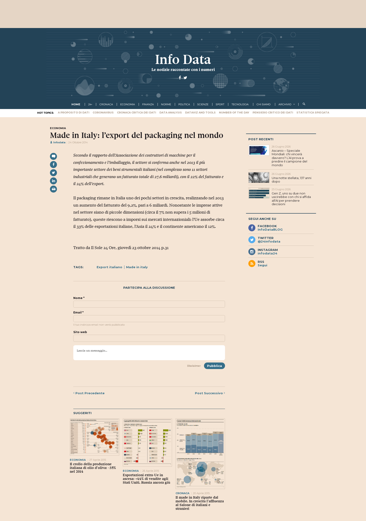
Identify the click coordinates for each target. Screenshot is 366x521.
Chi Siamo (264, 104)
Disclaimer (194, 365)
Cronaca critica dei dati (136, 112)
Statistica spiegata (312, 112)
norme (166, 104)
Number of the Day (234, 112)
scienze (202, 104)
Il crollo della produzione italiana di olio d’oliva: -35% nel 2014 (93, 468)
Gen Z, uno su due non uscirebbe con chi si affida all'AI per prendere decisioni (291, 198)
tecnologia (240, 104)
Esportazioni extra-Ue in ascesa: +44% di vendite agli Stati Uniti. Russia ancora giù (146, 479)
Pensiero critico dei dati (273, 112)
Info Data (183, 59)
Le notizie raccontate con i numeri (183, 69)
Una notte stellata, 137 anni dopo (291, 179)
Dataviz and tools (200, 112)
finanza (148, 104)
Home (75, 104)
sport (220, 104)
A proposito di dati (73, 112)
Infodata (57, 142)
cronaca (106, 104)
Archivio (284, 104)
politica (184, 104)
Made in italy (137, 267)
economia (127, 104)
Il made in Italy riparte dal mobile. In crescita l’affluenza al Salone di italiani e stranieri (200, 503)
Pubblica (214, 366)
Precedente (89, 393)
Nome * (78, 298)
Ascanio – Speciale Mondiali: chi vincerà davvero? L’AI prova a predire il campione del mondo (289, 158)
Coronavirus (103, 112)
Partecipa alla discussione (149, 287)
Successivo (210, 393)
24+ (90, 104)
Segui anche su (262, 219)
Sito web (80, 332)
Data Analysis (170, 112)
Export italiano (109, 267)
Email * (78, 312)
